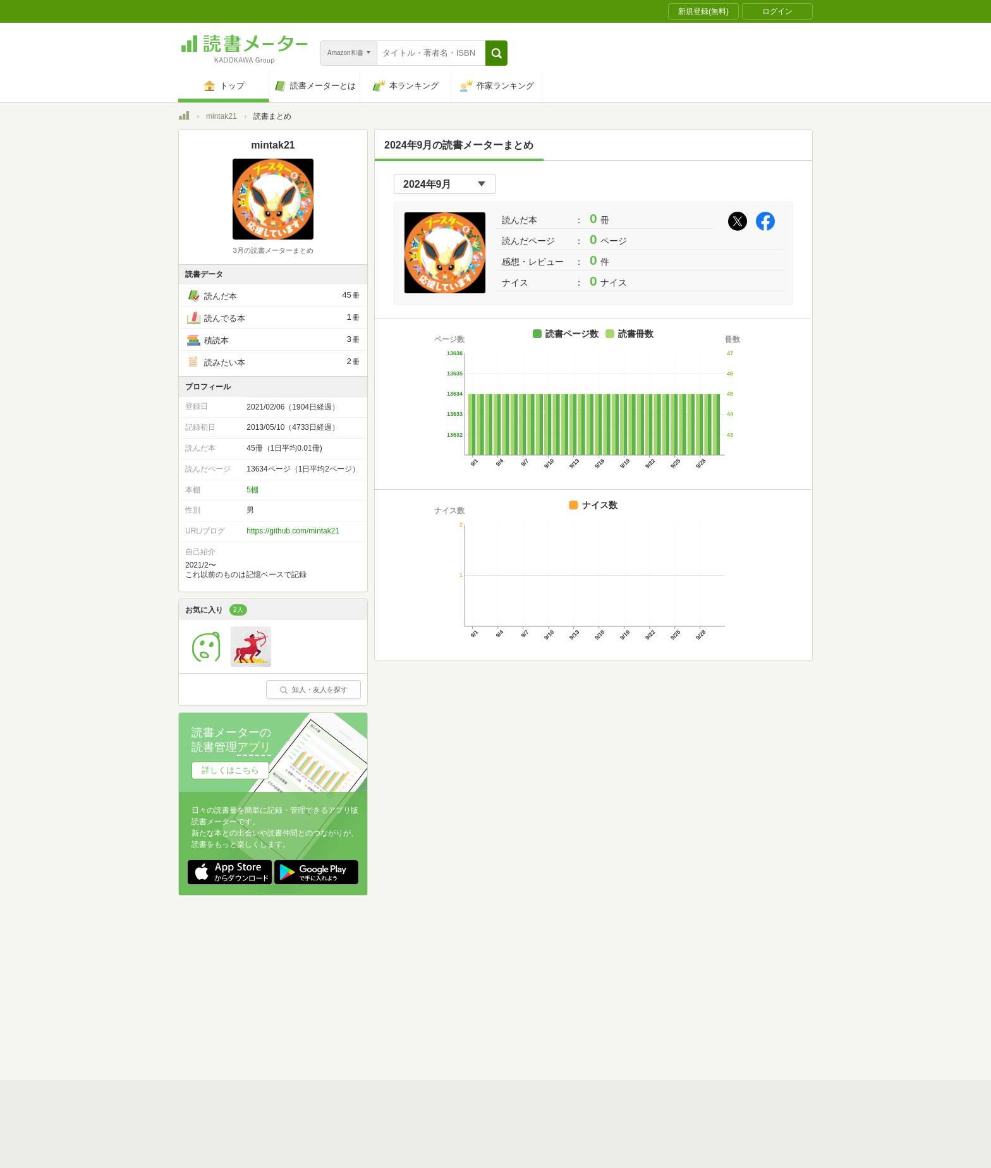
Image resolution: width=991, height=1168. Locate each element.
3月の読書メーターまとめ (273, 250)
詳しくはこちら (230, 770)
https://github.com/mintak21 (292, 530)
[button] (496, 53)
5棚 (252, 489)
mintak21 (221, 116)
